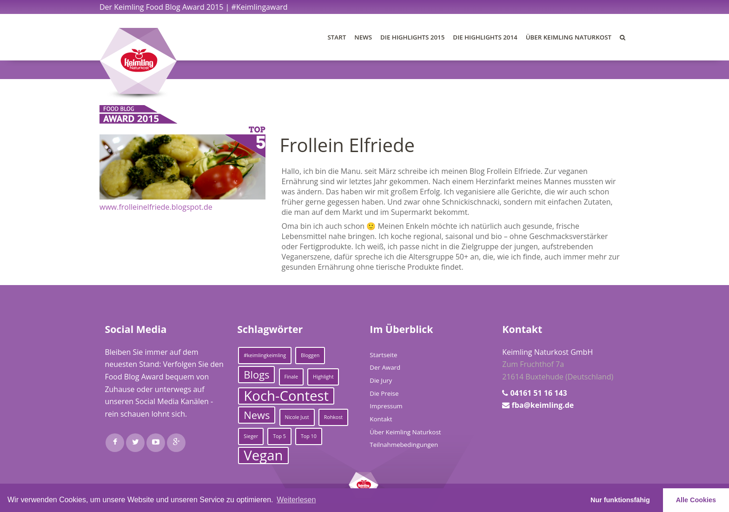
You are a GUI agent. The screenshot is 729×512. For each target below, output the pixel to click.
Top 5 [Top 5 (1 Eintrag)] (279, 436)
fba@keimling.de (542, 405)
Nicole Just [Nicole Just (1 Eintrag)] (297, 417)
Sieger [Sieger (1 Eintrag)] (251, 436)
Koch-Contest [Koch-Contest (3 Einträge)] (286, 396)
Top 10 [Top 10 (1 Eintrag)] (309, 436)
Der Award (385, 367)
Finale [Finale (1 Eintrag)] (291, 376)
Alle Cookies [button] (696, 500)
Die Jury (381, 380)
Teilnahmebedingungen (404, 444)
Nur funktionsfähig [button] (620, 500)
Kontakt (381, 419)
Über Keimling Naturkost (568, 37)
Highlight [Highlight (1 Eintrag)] (323, 376)
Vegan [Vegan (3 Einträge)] (263, 455)
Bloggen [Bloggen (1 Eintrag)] (310, 355)
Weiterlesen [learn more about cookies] (296, 500)
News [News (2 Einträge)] (257, 415)
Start (337, 37)
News (363, 37)
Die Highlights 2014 (485, 37)
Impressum (386, 406)
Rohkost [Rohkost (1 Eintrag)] (333, 417)
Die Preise (384, 393)
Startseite (383, 355)
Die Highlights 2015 (412, 37)
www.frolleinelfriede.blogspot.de (155, 207)
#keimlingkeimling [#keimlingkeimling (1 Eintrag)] (265, 355)
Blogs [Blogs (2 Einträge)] (256, 374)
